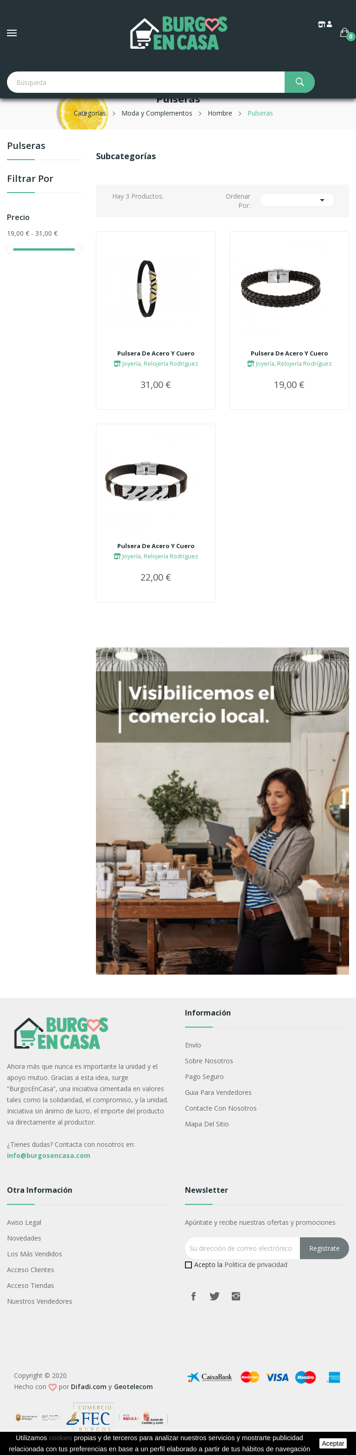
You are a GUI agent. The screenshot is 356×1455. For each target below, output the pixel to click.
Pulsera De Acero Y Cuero (156, 353)
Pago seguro (204, 1076)
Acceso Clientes (30, 1269)
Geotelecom (133, 1386)
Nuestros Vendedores (39, 1301)
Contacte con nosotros (221, 1108)
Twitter (214, 1296)
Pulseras (26, 146)
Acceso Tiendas (30, 1285)
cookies (60, 1438)
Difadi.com (89, 1386)
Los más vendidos (34, 1253)
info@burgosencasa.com (48, 1155)
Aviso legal (24, 1222)
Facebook (193, 1296)
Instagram (236, 1296)
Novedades (24, 1238)
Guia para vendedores (218, 1092)
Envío (193, 1045)
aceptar (333, 1443)
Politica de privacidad (255, 1264)
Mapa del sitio (207, 1123)
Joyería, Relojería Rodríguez (156, 363)
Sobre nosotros (209, 1060)
